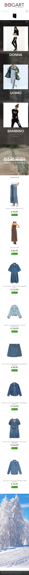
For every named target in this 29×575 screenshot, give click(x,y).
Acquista (14, 214)
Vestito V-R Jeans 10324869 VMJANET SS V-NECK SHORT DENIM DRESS (14, 442)
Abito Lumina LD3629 (14, 247)
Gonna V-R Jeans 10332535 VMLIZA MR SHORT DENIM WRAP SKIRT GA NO (14, 364)
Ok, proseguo (16, 574)
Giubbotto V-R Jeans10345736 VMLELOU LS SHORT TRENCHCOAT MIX (14, 326)
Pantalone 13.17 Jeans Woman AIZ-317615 (14, 208)
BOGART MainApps (5, 21)
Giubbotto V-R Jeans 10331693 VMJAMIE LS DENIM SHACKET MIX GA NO (14, 403)
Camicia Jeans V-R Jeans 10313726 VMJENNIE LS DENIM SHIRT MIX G (14, 481)
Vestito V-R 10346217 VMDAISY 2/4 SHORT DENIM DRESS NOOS (14, 287)
